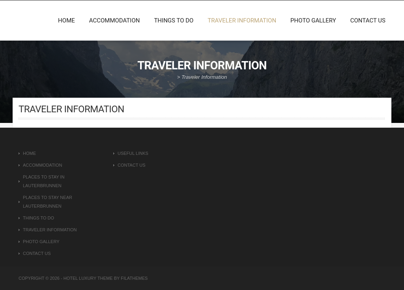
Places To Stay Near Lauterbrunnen (47, 201)
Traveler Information (242, 20)
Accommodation (114, 20)
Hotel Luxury (80, 278)
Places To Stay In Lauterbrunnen (43, 181)
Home (66, 20)
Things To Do (173, 20)
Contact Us (367, 20)
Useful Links (133, 153)
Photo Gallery (313, 20)
